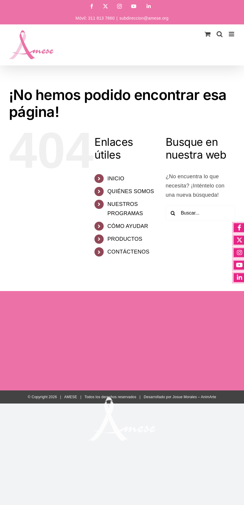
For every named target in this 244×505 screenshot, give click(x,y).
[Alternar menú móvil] (232, 34)
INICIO (116, 179)
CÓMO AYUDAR (128, 226)
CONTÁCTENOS (129, 252)
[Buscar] (173, 213)
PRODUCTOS (125, 239)
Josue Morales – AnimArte (194, 397)
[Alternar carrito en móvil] (208, 34)
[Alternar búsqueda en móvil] (220, 34)
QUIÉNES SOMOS (131, 191)
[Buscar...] (200, 213)
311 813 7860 (101, 18)
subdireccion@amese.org (144, 18)
